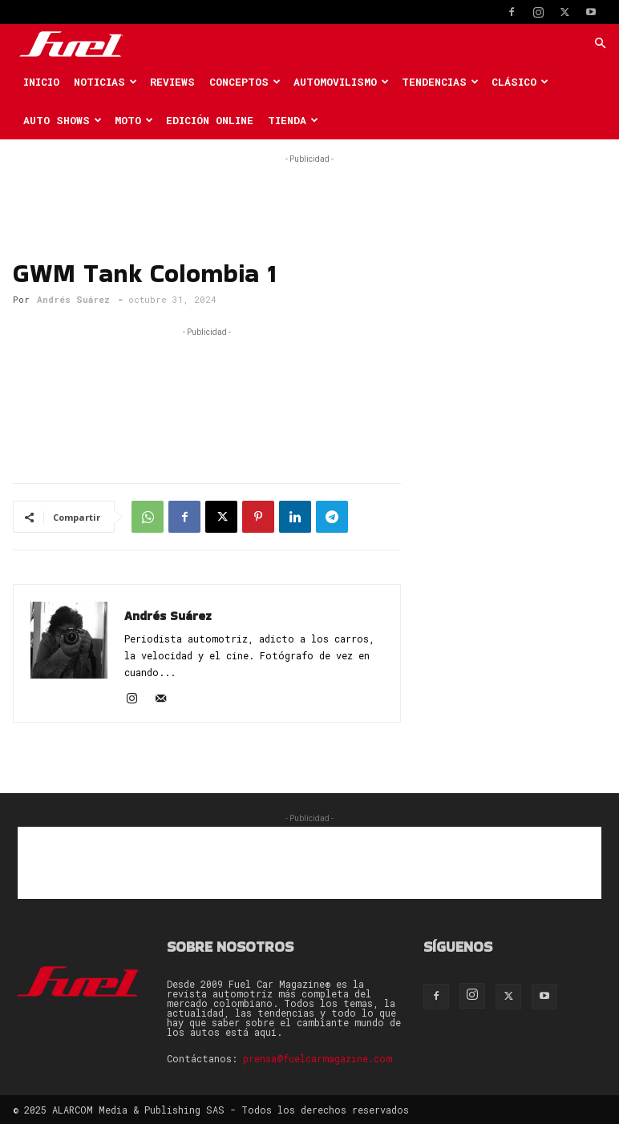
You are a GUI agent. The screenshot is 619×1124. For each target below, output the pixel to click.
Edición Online (209, 120)
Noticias (105, 82)
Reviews (172, 82)
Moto (134, 120)
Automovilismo (341, 82)
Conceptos (245, 82)
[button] (600, 43)
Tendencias (440, 82)
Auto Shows (62, 120)
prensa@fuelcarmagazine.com (317, 1058)
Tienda (293, 120)
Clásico (520, 82)
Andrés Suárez (73, 299)
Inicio (41, 82)
